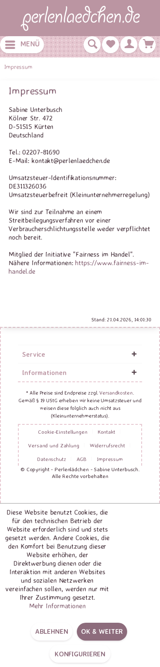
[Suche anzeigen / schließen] (92, 44)
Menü (22, 43)
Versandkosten (115, 392)
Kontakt (106, 431)
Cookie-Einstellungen (62, 431)
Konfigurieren (80, 654)
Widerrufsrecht (107, 445)
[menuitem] (22, 44)
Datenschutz (51, 458)
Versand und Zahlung (53, 445)
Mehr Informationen (57, 605)
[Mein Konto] (128, 44)
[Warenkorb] (147, 44)
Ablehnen (51, 631)
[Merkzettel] (110, 44)
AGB (81, 458)
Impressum (110, 458)
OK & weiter (102, 631)
